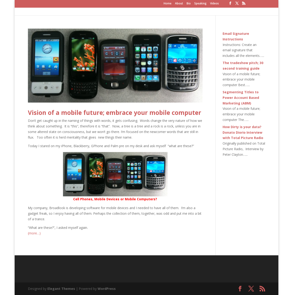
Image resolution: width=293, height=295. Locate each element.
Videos (214, 3)
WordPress (107, 288)
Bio (189, 3)
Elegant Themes (61, 288)
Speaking (200, 3)
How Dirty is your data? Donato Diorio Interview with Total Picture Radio (243, 132)
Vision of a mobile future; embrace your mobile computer (114, 112)
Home (167, 3)
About (179, 3)
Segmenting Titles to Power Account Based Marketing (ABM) (241, 97)
